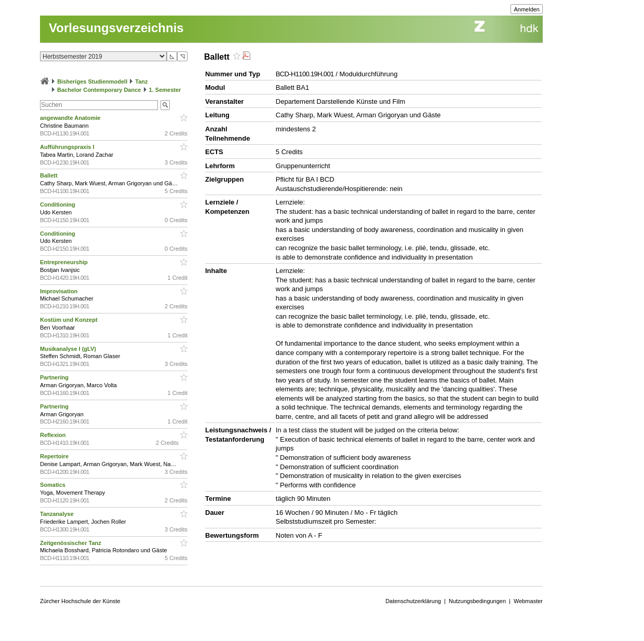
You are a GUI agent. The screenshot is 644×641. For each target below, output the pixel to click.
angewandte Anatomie (71, 118)
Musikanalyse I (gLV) (69, 349)
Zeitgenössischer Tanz (71, 543)
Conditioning (58, 204)
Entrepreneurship (64, 262)
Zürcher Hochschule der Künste (80, 601)
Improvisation (59, 291)
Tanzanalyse (57, 514)
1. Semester (165, 90)
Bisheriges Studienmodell (92, 81)
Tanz (141, 81)
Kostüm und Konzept (69, 320)
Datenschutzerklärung (413, 601)
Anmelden (527, 9)
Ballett (49, 175)
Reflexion (54, 435)
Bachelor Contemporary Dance (99, 90)
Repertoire (55, 456)
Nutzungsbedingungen (477, 601)
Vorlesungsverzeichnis (116, 28)
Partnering (55, 377)
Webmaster (528, 601)
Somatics (53, 485)
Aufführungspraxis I (68, 147)
